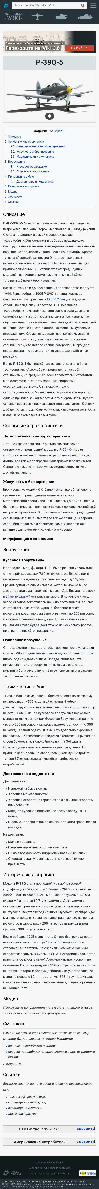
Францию (64, 299)
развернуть (85, 1129)
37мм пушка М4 (18, 596)
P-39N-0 (65, 449)
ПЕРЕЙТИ (79, 48)
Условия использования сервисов (50, 1167)
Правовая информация (50, 1162)
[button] (85, 1128)
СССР (51, 299)
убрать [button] (59, 131)
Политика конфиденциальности (49, 1173)
